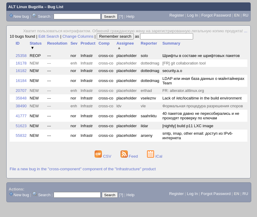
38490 (21, 106)
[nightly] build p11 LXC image (187, 126)
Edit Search (48, 36)
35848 (21, 98)
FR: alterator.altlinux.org (183, 90)
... (245, 31)
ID (18, 43)
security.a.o (172, 70)
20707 (21, 90)
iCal (154, 156)
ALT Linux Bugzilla (25, 7)
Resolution (57, 43)
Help (130, 16)
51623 (21, 126)
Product (87, 43)
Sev (74, 43)
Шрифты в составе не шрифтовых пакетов (201, 55)
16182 (21, 70)
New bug (21, 16)
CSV (103, 156)
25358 (21, 55)
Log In (192, 15)
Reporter (149, 43)
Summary (171, 43)
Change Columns (77, 36)
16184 (21, 80)
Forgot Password (216, 15)
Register (176, 15)
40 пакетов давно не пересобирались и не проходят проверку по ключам (200, 115)
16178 (21, 63)
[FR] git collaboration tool (184, 63)
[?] (121, 16)
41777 (21, 116)
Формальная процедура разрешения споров (202, 106)
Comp (104, 43)
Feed (130, 156)
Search (44, 16)
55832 (21, 135)
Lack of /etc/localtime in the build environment (202, 98)
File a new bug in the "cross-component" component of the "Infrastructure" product (83, 169)
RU (246, 15)
